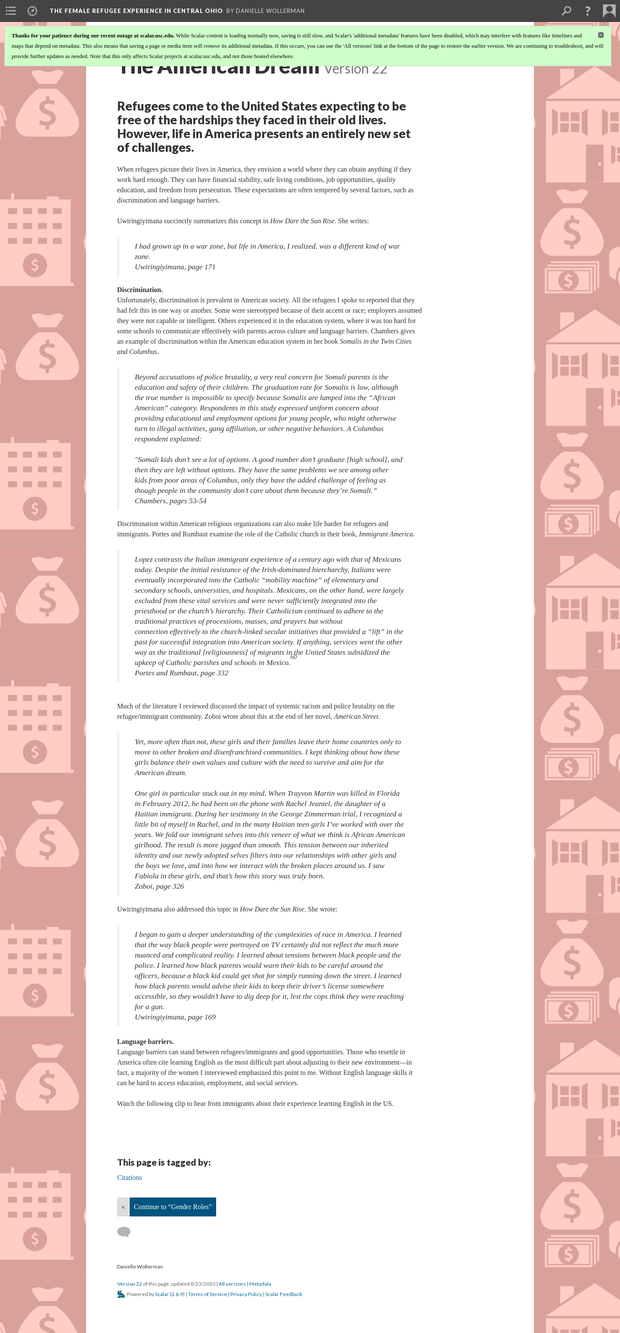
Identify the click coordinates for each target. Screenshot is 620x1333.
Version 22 (129, 1284)
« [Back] (123, 1206)
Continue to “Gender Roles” (173, 1206)
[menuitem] (11, 11)
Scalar (162, 1294)
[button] (587, 11)
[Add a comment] (127, 1232)
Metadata (260, 1284)
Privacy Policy (246, 1294)
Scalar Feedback (283, 1294)
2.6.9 (177, 1294)
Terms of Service (207, 1294)
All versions (232, 1284)
